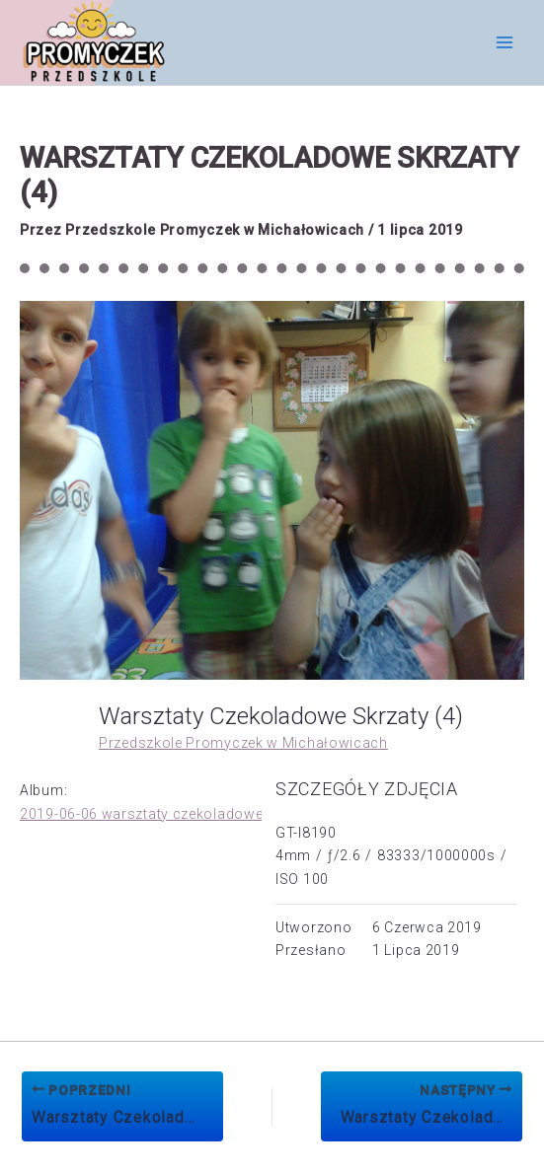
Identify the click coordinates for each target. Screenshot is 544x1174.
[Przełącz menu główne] (504, 43)
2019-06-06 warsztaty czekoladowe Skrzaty (169, 814)
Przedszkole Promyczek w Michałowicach (243, 743)
